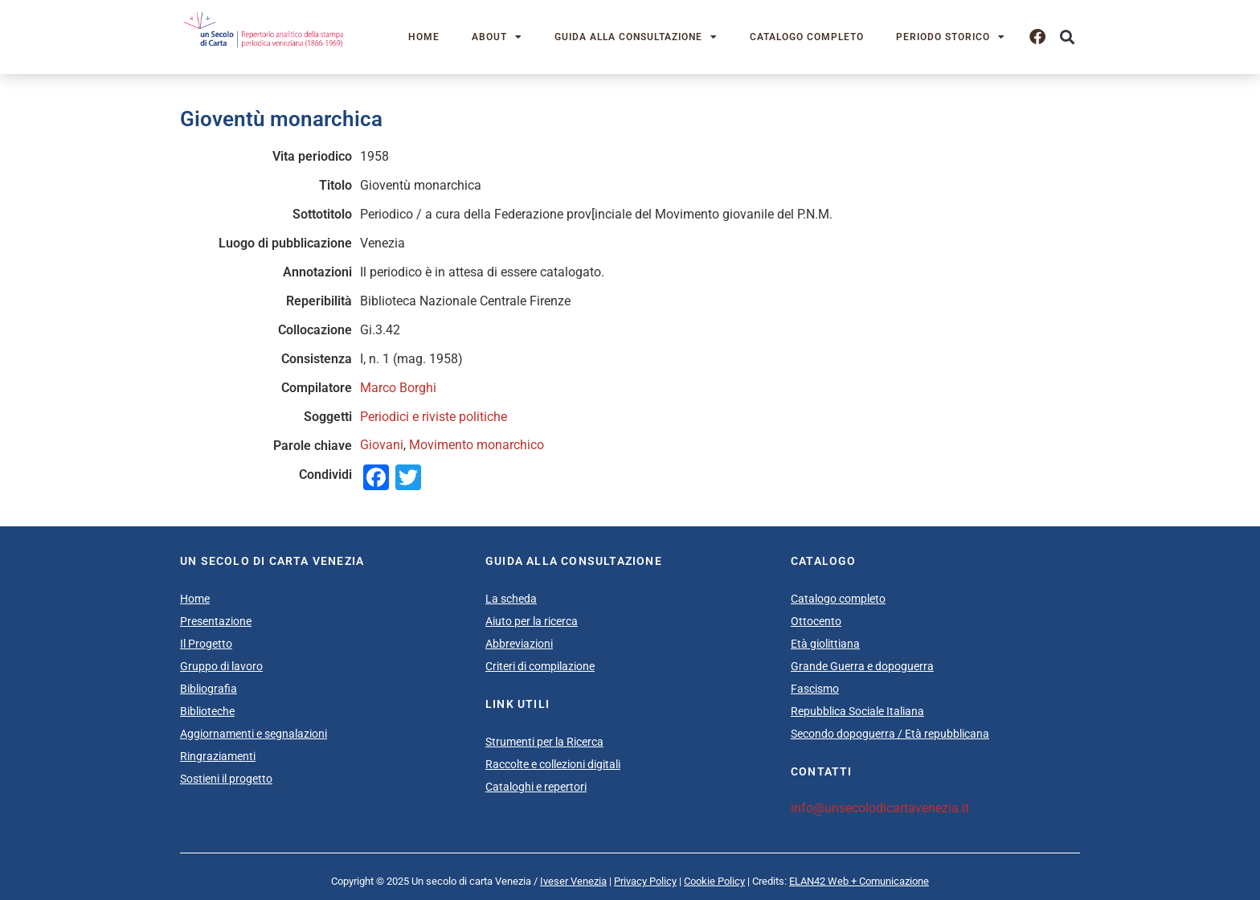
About (497, 37)
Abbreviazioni (519, 643)
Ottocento (816, 621)
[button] (1066, 37)
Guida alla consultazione (636, 37)
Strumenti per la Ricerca (544, 741)
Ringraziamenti (218, 756)
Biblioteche (207, 711)
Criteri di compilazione (540, 666)
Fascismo (815, 688)
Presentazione (216, 621)
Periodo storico (950, 37)
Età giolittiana (825, 643)
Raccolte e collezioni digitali (552, 764)
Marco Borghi (398, 387)
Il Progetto (206, 643)
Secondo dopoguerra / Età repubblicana (890, 733)
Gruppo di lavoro (221, 666)
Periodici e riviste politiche (433, 416)
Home (424, 37)
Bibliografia (208, 688)
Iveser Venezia (573, 881)
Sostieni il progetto (226, 778)
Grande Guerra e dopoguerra (862, 666)
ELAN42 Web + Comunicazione (859, 881)
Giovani (381, 444)
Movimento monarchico (476, 444)
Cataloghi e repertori (536, 786)
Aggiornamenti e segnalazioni (253, 733)
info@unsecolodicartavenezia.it (880, 808)
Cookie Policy (714, 881)
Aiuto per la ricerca (531, 621)
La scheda (511, 598)
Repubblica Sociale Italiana (857, 711)
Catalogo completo (807, 37)
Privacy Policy (645, 881)
